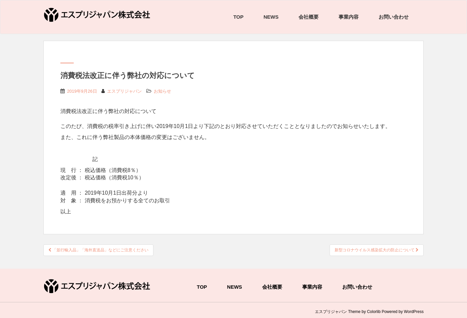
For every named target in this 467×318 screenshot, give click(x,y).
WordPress (414, 311)
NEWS (271, 17)
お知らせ (162, 91)
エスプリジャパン (124, 91)
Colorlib (374, 311)
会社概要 (309, 17)
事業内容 (349, 17)
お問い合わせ (394, 17)
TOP (238, 17)
